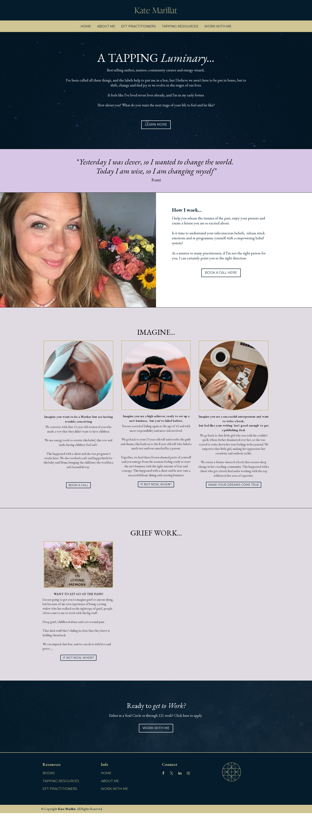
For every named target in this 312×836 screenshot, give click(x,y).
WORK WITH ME (217, 26)
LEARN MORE (156, 124)
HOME (86, 26)
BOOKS (49, 773)
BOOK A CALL (78, 485)
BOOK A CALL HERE (221, 272)
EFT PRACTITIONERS (138, 26)
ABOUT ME (106, 26)
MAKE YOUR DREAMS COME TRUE (233, 485)
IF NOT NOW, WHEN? (156, 484)
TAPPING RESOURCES (180, 26)
